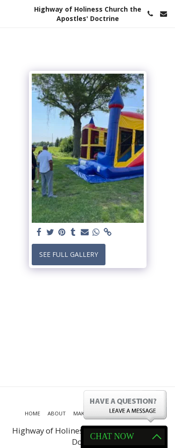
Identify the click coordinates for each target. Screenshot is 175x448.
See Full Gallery (68, 254)
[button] (10, 13)
